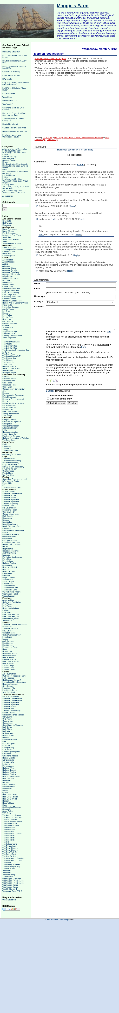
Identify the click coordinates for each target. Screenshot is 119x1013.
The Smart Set (8, 362)
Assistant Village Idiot (11, 274)
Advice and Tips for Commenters (14, 149)
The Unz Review (9, 856)
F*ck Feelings (8, 678)
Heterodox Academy (10, 432)
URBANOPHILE (9, 366)
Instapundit (7, 305)
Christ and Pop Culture (11, 602)
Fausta (5, 532)
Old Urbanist (7, 321)
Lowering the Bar (9, 469)
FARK (4, 444)
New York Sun (8, 778)
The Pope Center (9, 440)
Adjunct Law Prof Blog (11, 461)
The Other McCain (10, 588)
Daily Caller (7, 727)
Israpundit (6, 221)
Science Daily (8, 668)
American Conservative (12, 493)
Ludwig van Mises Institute (13, 403)
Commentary (7, 721)
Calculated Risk (8, 385)
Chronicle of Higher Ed (11, 422)
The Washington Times (12, 860)
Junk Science (8, 641)
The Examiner (8, 832)
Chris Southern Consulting (57, 920)
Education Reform (9, 428)
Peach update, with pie (11, 75)
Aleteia (5, 264)
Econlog (5, 393)
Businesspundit (8, 381)
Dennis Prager (8, 735)
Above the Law (8, 459)
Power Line (7, 573)
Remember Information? (61, 395)
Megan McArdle (9, 407)
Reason (5, 801)
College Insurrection (10, 426)
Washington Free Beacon (13, 881)
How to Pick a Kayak (10, 124)
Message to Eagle (9, 647)
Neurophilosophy (9, 655)
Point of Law (7, 473)
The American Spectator (12, 817)
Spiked (5, 241)
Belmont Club (8, 506)
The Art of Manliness (10, 342)
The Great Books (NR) (11, 356)
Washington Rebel (10, 594)
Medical (5, 168)
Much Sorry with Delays (11, 52)
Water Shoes (7, 97)
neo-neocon (7, 565)
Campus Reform (9, 420)
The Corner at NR (9, 823)
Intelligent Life (8, 762)
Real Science (8, 664)
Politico (5, 791)
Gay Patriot (7, 538)
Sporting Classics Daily (12, 336)
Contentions (7, 723)
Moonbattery (7, 561)
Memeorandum (8, 766)
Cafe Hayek (7, 383)
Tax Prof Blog (8, 475)
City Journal (7, 717)
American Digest (9, 268)
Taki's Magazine (9, 338)
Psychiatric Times (9, 690)
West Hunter (7, 370)
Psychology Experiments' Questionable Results (11, 136)
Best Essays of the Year (11, 151)
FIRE (4, 430)
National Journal (9, 770)
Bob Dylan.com (8, 252)
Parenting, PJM (8, 688)
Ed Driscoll (6, 528)
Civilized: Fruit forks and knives (14, 128)
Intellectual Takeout (10, 307)
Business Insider (9, 379)
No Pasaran (7, 223)
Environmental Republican (13, 530)
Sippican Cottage (9, 331)
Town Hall (6, 871)
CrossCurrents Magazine (12, 725)
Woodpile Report (9, 372)
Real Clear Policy (9, 795)
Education (6, 155)
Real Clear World (9, 799)
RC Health (6, 485)
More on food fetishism (49, 53)
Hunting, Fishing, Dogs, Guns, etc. (15, 166)
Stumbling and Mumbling (12, 243)
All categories (7, 196)
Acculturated (7, 260)
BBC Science (8, 631)
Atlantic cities (7, 276)
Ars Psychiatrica (9, 674)
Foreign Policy (8, 748)
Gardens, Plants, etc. (10, 160)
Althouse (6, 266)
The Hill (5, 842)
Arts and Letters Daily (11, 711)
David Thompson (9, 229)
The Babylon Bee (9, 346)
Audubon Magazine (10, 278)
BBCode (50, 391)
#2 (37, 219)
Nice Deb (6, 569)
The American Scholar (11, 815)
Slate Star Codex (9, 692)
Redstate (6, 575)
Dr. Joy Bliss (47, 138)
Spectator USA (8, 334)
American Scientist (10, 629)
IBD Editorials (8, 760)
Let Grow (6, 311)
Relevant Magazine (10, 618)
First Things (7, 604)
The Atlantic (7, 344)
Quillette (5, 325)
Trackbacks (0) (52, 140)
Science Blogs (8, 666)
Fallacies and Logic (9, 156)
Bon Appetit (7, 282)
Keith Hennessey (9, 397)
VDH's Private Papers (11, 592)
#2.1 (41, 234)
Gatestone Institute (10, 756)
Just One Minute (9, 553)
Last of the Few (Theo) (11, 235)
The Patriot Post (9, 854)
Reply (72, 206)
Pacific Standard (9, 784)
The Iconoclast (8, 586)
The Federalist (8, 836)
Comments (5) (40, 140)
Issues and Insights (10, 551)
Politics (5, 177)
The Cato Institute (9, 819)
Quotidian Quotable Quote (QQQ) (15, 181)
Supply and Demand (10, 413)
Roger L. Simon (8, 577)
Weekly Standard (9, 889)
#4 (37, 271)
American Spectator (10, 272)
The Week (6, 862)
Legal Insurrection (9, 465)
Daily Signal (7, 729)
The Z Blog (7, 364)
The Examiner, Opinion (12, 834)
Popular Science (9, 659)
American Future (9, 495)
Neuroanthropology (10, 684)
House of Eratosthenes (12, 301)
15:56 (107, 138)
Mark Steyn (7, 559)
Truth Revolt (7, 877)
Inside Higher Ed (9, 434)
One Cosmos (7, 686)
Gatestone (6, 754)
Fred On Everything (10, 293)
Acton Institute (8, 600)
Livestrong (6, 313)
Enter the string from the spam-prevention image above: (74, 384)
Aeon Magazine (8, 262)
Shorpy (5, 329)
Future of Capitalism (10, 534)
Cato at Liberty (8, 512)
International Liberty (10, 463)
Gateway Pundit (9, 536)
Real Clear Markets (10, 411)
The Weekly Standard (11, 864)
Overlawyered (8, 471)
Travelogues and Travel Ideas (13, 192)
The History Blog (9, 358)
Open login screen (9, 900)
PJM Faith (6, 612)
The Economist (8, 827)
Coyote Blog (7, 286)
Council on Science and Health (15, 479)
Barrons (5, 377)
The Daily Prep (8, 354)
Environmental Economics (13, 395)
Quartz (5, 793)
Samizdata (6, 237)
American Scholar (9, 270)
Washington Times (10, 885)
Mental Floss (7, 317)
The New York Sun (10, 852)
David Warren (8, 231)
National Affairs (8, 768)
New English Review (10, 776)
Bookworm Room (9, 510)
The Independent (9, 844)
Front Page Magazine (11, 752)
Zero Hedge (7, 416)
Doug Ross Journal (10, 524)
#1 (37, 206)
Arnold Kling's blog (10, 504)
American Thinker (9, 707)
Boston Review (8, 713)
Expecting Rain (8, 256)
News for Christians (10, 608)
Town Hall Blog (8, 875)
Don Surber (7, 522)
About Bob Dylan (9, 247)
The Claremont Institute (12, 821)
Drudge (5, 737)
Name (37, 283)
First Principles (8, 743)
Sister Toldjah (8, 582)
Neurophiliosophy (9, 653)
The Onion (6, 448)
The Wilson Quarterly (11, 866)
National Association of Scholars (15, 438)
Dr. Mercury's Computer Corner (14, 153)
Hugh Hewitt (7, 549)
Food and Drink (8, 158)
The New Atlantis (9, 846)
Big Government (9, 508)
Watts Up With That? (11, 368)
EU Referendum (9, 233)
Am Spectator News (10, 696)
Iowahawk (6, 446)
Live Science (7, 643)
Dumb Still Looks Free (11, 526)
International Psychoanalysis (14, 682)
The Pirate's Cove (9, 590)
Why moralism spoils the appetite (50, 58)
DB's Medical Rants (10, 481)
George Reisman (9, 541)
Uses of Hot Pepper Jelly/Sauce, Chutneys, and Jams (14, 114)
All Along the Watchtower (12, 250)
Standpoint (6, 809)
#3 (37, 255)
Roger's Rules (8, 803)
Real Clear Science (10, 661)
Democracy (7, 518)
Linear (80, 164)
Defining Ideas (8, 733)
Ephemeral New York (11, 288)
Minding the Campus (11, 436)
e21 (3, 391)
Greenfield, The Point (11, 543)
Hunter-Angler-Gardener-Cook (15, 303)
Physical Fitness (8, 175)
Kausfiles (6, 555)
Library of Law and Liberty (13, 467)
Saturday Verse (8, 185)
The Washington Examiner (13, 858)
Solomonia (6, 225)
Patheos (5, 610)
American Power (9, 498)
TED (4, 340)
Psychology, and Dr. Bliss (12, 179)
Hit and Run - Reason (11, 545)
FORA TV (6, 746)
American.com (8, 709)
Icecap (5, 639)
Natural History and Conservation (15, 172)
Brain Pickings (8, 284)
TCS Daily (6, 813)
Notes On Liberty (9, 571)
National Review (9, 563)
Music (4, 170)
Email (37, 288)
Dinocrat (5, 520)
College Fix (7, 424)
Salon (4, 805)
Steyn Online (7, 811)
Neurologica (7, 651)
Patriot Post (7, 789)
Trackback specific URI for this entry (75, 149)
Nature (5, 649)
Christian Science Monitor (13, 715)
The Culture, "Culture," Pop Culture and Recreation (83, 138)
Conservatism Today (10, 514)
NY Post (5, 782)
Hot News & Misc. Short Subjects (15, 164)
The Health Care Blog (11, 487)
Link (53, 219)
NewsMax (6, 780)
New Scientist (8, 657)
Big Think (6, 280)
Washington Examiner (11, 879)
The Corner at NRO (10, 825)
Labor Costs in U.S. (9, 101)
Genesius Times (9, 299)
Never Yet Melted (9, 567)
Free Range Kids (9, 295)
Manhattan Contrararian (12, 557)
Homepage (39, 296)
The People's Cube (10, 450)
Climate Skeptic (8, 633)
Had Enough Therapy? (11, 680)
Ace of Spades (8, 491)
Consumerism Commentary (13, 389)
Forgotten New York (10, 291)
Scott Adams (7, 327)
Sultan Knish (7, 584)
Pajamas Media (8, 786)
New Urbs (6, 319)
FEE (4, 741)
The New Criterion (10, 848)
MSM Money (7, 409)
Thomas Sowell (8, 868)
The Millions (7, 360)
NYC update (7, 79)
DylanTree (6, 254)
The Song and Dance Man (12, 190)
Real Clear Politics (10, 797)
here (109, 331)
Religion (5, 183)
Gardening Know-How (11, 297)
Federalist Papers (9, 739)
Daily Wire (6, 731)
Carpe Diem (7, 387)
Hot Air (5, 547)
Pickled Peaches (8, 93)
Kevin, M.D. (7, 483)
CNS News (7, 719)
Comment (39, 306)
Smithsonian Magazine (11, 807)
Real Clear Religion (10, 614)
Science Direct (8, 670)
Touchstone (7, 620)
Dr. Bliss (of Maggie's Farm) (13, 676)
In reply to (39, 301)
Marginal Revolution (10, 405)
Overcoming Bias (9, 323)
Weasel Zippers (8, 596)
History (5, 162)
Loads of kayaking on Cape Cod (14, 131)
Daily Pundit (7, 516)
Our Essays (6, 173)
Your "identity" (7, 104)
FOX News (6, 750)
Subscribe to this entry (60, 399)
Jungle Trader (8, 309)
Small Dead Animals (10, 239)
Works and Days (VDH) (12, 891)
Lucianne (6, 764)
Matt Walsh (7, 315)
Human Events (8, 758)
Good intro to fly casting (11, 72)
